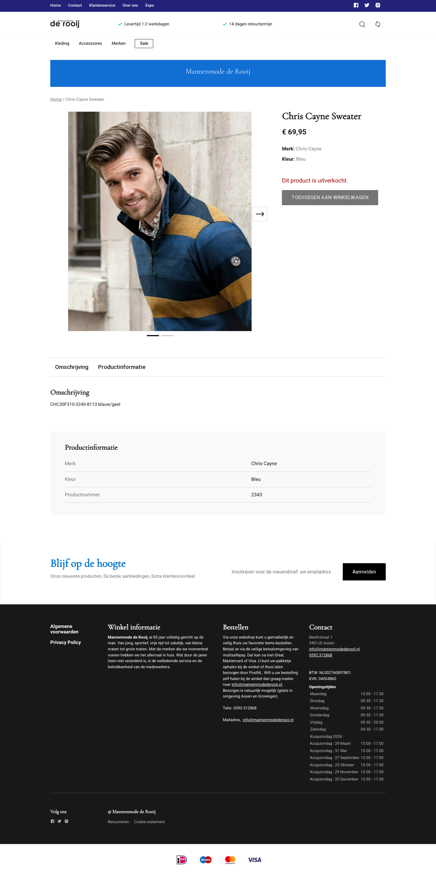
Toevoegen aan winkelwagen (330, 197)
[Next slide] (260, 214)
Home (55, 5)
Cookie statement (149, 822)
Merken (119, 43)
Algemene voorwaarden (64, 629)
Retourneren (118, 822)
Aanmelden (364, 573)
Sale (144, 43)
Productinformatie (123, 367)
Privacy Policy (65, 643)
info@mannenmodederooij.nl (257, 685)
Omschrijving (72, 367)
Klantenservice (102, 5)
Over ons (130, 5)
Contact (75, 5)
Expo (149, 5)
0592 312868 (320, 656)
